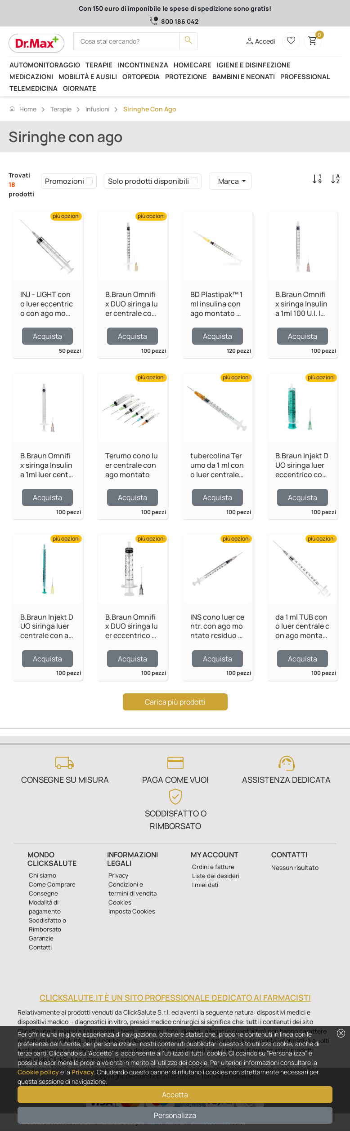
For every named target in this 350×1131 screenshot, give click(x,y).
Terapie (98, 64)
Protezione (186, 76)
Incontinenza (143, 64)
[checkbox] (89, 181)
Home (22, 108)
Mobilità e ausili (87, 76)
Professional (305, 76)
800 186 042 (179, 21)
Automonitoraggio (44, 64)
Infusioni (97, 109)
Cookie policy (38, 1072)
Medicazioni (31, 76)
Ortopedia (141, 76)
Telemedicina (33, 88)
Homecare (192, 64)
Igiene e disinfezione (254, 64)
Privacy (83, 1072)
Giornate (79, 88)
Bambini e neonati (243, 76)
